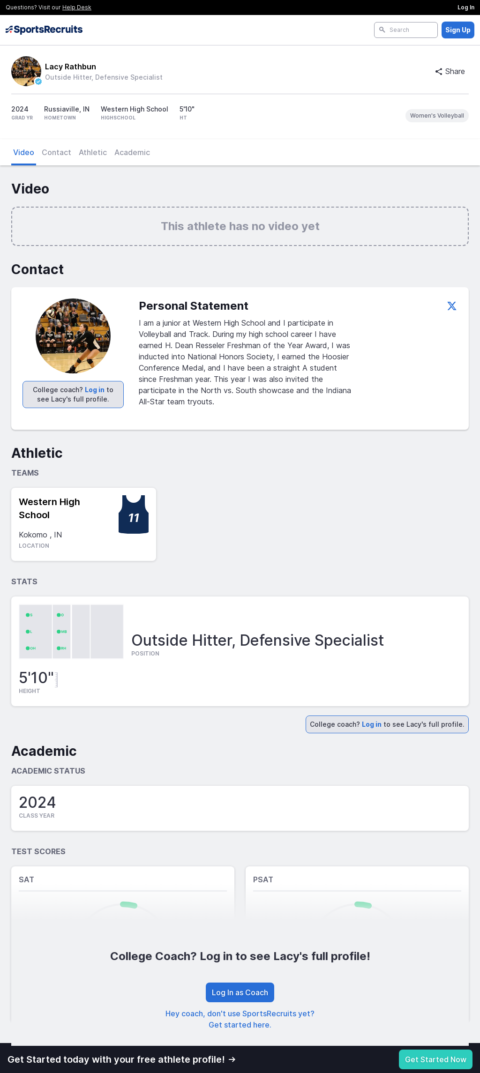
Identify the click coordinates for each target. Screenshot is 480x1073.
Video (23, 152)
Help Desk (76, 7)
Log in (95, 390)
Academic (132, 152)
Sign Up (458, 30)
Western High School (49, 508)
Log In (466, 7)
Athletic (93, 152)
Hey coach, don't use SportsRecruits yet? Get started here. (240, 1019)
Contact (56, 152)
